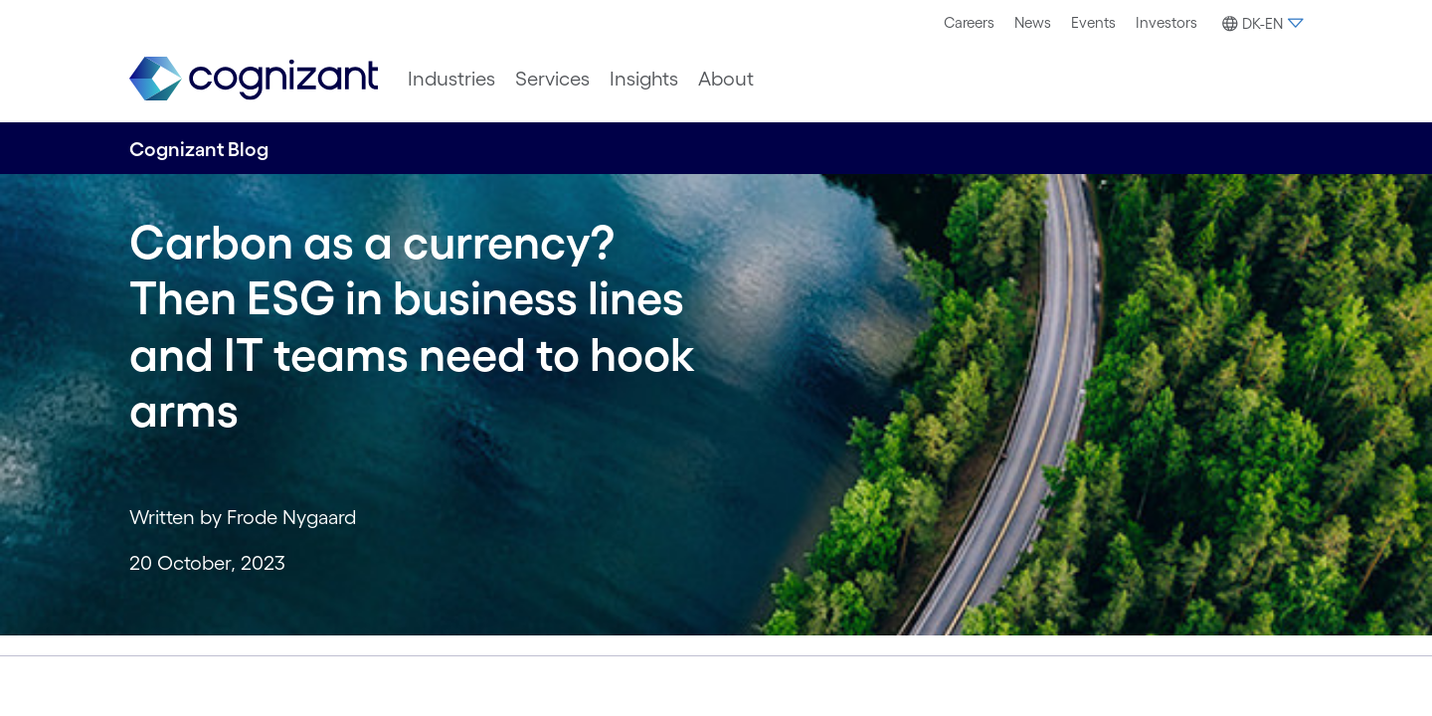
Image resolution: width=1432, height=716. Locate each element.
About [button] (726, 79)
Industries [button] (451, 79)
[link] (253, 79)
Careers (969, 22)
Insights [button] (644, 79)
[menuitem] (969, 23)
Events (1093, 22)
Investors (1166, 22)
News (1032, 22)
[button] (1260, 24)
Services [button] (552, 79)
